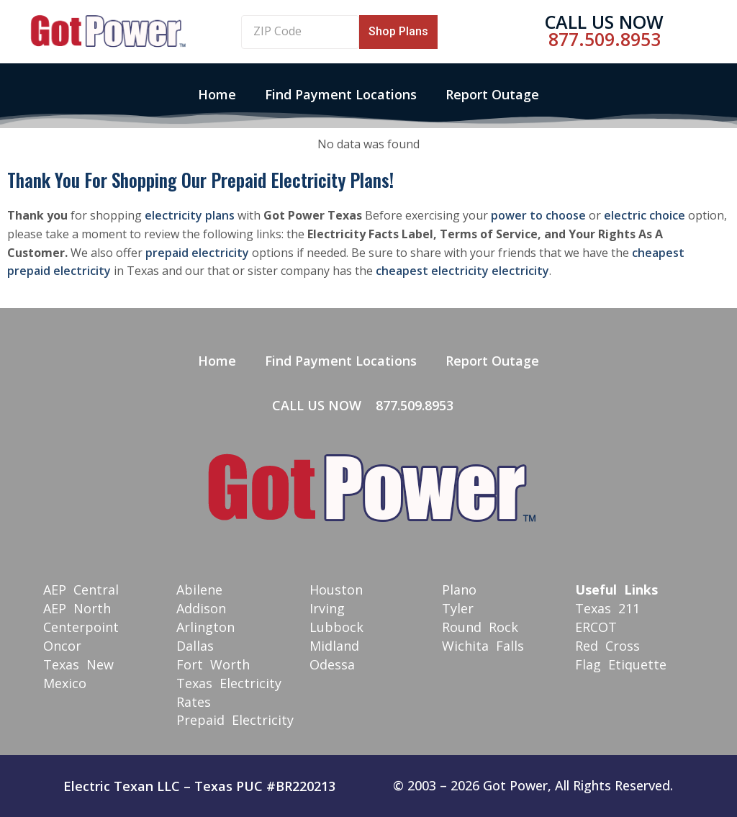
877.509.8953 (604, 39)
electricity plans (190, 215)
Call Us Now (604, 21)
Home (217, 94)
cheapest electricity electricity (462, 271)
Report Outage (492, 94)
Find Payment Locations (341, 94)
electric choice (644, 215)
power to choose (538, 215)
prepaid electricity (197, 253)
